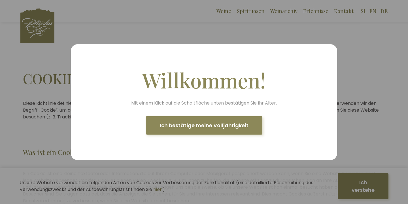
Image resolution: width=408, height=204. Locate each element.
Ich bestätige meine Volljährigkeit (204, 125)
